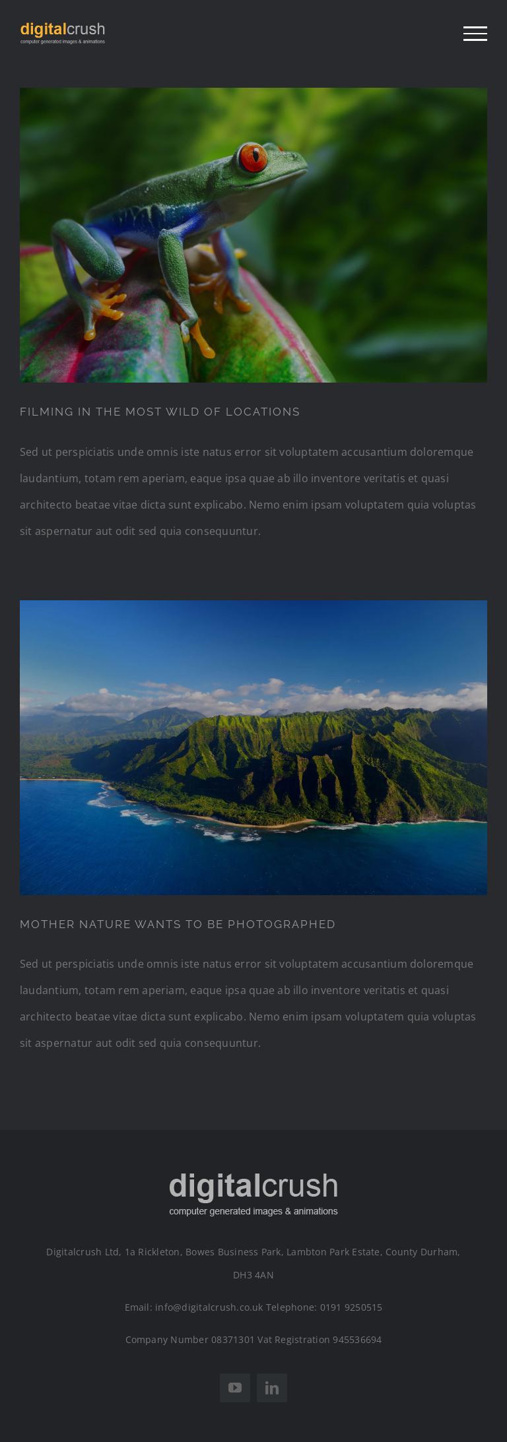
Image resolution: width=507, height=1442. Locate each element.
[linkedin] (272, 1387)
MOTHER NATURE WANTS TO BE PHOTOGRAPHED (178, 924)
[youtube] (235, 1387)
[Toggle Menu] (475, 33)
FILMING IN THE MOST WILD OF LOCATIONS (160, 411)
